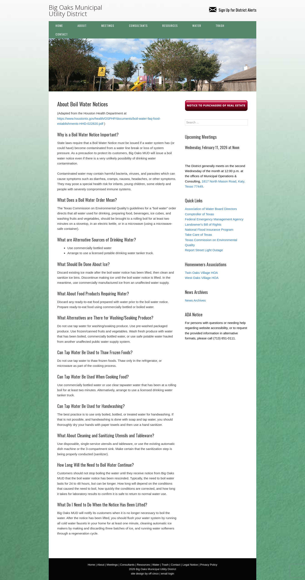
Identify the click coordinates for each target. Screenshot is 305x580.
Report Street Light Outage (204, 250)
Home (59, 25)
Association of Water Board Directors (211, 209)
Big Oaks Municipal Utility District (75, 10)
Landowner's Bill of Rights (203, 224)
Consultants (138, 25)
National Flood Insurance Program (209, 229)
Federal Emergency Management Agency (214, 219)
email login (167, 573)
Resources (170, 25)
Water (196, 25)
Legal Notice (190, 564)
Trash (220, 25)
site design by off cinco (145, 573)
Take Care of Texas (198, 234)
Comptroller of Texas (199, 214)
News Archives (195, 300)
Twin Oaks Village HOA (201, 272)
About (82, 25)
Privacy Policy (208, 564)
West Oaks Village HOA (202, 278)
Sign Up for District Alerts (232, 10)
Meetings (107, 25)
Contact (61, 34)
